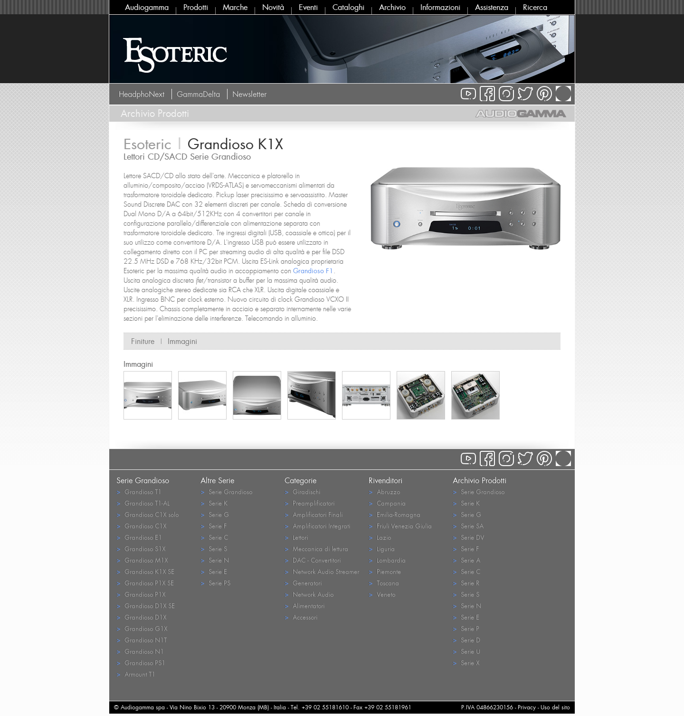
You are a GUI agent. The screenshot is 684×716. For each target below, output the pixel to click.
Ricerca (535, 7)
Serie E (213, 571)
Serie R (466, 582)
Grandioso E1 (139, 537)
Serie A (466, 559)
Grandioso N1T (141, 639)
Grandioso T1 (139, 491)
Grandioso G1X (141, 628)
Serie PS (215, 582)
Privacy (527, 707)
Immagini (182, 341)
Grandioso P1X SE (145, 582)
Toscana (384, 582)
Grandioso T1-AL (143, 502)
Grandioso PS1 (140, 662)
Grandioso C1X (141, 525)
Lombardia (387, 559)
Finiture (142, 341)
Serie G (214, 514)
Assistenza (491, 7)
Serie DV (468, 537)
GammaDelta (198, 94)
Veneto (382, 594)
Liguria (382, 548)
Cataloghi (348, 7)
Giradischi (302, 491)
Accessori (301, 616)
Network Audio (309, 594)
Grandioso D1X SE (145, 605)
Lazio (380, 537)
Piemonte (385, 571)
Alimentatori (304, 605)
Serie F (213, 525)
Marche (235, 7)
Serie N (214, 559)
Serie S (213, 548)
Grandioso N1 (140, 651)
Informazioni (440, 7)
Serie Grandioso (226, 491)
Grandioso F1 (313, 270)
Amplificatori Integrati (317, 525)
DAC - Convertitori (313, 559)
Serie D (466, 639)
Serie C (214, 537)
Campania (387, 502)
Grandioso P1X (140, 594)
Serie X (466, 662)
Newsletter (249, 94)
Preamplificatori (309, 502)
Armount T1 (135, 673)
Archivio (392, 7)
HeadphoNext (141, 94)
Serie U (466, 651)
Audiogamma (147, 7)
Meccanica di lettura (316, 548)
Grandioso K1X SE (145, 571)
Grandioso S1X (140, 548)
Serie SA (468, 525)
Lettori (296, 537)
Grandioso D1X (141, 616)
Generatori (303, 582)
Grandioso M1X (142, 559)
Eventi (308, 7)
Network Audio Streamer (322, 571)
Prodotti (195, 7)
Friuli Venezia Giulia (400, 525)
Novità (273, 7)
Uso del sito (555, 707)
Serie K (214, 502)
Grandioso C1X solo (147, 514)
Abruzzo (384, 491)
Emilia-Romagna (394, 514)
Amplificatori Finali (313, 514)
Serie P (466, 628)
